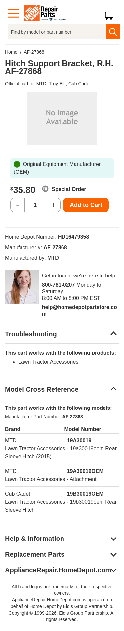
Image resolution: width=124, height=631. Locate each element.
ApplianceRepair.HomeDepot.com (58, 570)
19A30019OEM (85, 471)
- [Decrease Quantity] (17, 204)
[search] (113, 31)
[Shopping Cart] (111, 13)
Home (11, 52)
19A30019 (79, 440)
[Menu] (13, 13)
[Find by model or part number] (57, 31)
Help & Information (34, 538)
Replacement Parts (34, 554)
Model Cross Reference (41, 389)
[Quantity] (35, 205)
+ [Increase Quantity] (53, 204)
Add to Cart (86, 205)
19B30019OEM (85, 494)
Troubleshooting (31, 334)
